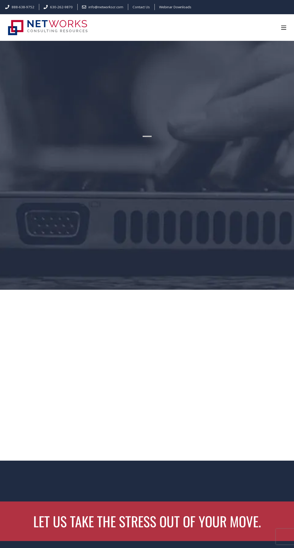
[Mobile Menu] (283, 27)
